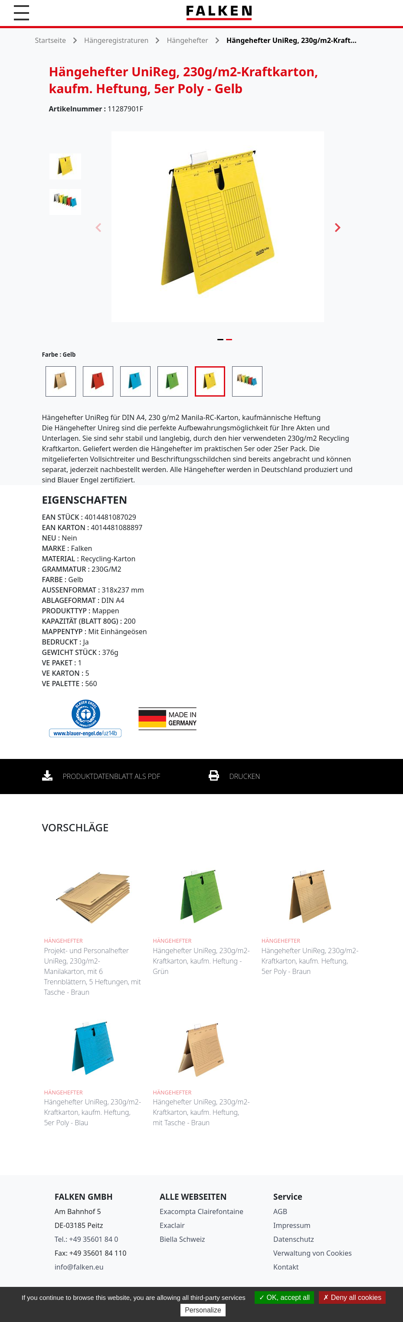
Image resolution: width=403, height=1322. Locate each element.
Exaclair (172, 1225)
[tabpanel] (217, 226)
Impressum (292, 1225)
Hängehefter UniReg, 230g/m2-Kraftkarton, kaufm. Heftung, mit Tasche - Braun (201, 1112)
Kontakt (286, 1267)
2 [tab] (229, 339)
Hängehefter (187, 40)
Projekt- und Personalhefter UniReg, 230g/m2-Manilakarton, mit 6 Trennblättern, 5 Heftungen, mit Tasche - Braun (92, 971)
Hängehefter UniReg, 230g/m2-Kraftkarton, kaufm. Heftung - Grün (201, 961)
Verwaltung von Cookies (312, 1253)
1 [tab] (220, 339)
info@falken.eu (79, 1267)
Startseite (50, 40)
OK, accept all (284, 1297)
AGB (280, 1211)
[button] (21, 12)
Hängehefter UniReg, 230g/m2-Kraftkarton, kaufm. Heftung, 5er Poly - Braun (310, 961)
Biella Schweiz (182, 1239)
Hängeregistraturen (116, 40)
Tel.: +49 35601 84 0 (86, 1239)
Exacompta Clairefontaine (201, 1211)
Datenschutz (293, 1239)
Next (337, 226)
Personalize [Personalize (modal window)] (203, 1310)
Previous (98, 226)
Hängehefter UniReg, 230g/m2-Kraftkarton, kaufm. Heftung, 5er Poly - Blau (92, 1112)
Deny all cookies (352, 1297)
